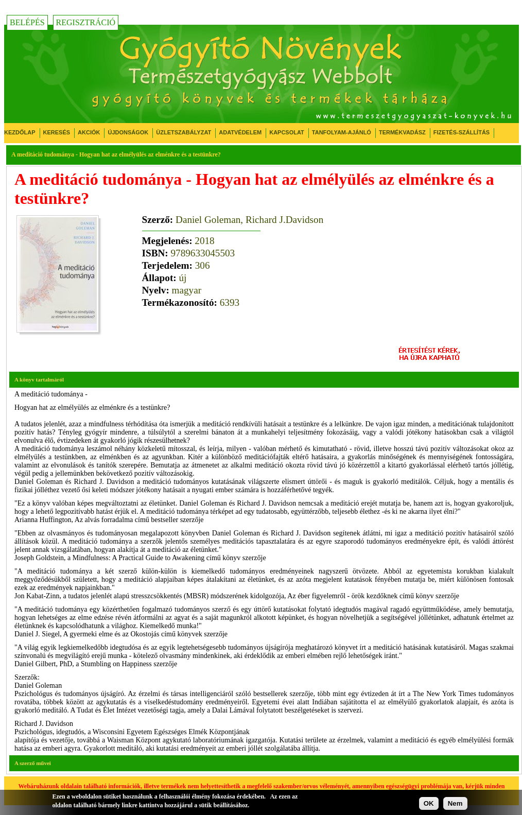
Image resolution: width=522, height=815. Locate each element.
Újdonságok (128, 132)
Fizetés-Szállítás (461, 132)
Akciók (89, 132)
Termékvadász (402, 132)
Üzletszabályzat (183, 132)
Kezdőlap (20, 132)
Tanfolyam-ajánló (341, 132)
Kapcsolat (286, 132)
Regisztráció (86, 22)
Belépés (27, 22)
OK (429, 803)
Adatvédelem (240, 132)
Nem (455, 803)
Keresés (57, 132)
